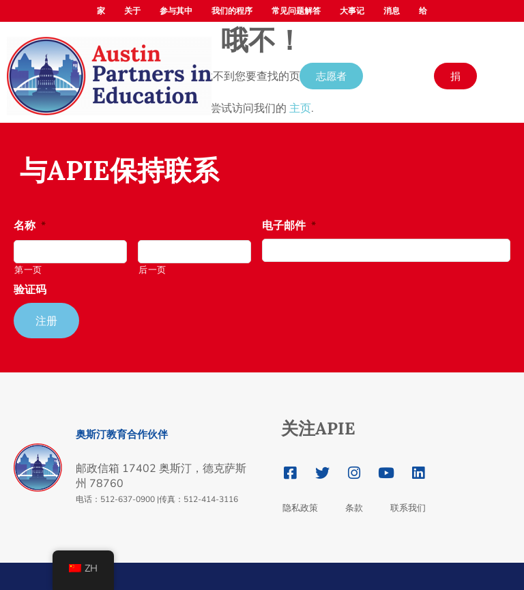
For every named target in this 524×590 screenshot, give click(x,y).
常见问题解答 (296, 10)
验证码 (30, 290)
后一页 (152, 270)
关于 (132, 10)
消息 (391, 10)
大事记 (352, 10)
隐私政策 (300, 508)
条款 (354, 508)
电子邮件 (289, 226)
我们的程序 (232, 10)
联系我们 (408, 508)
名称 (30, 226)
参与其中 (176, 10)
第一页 (28, 270)
